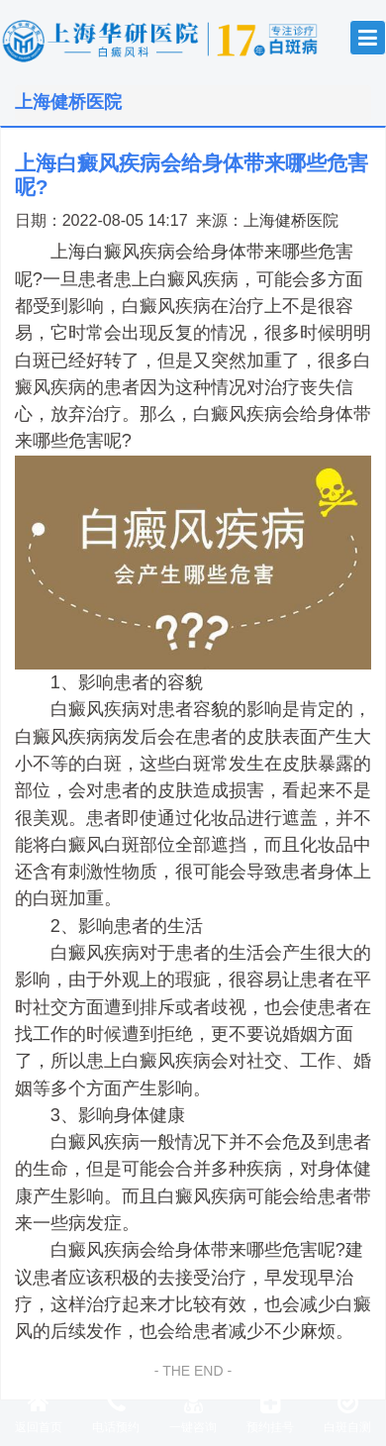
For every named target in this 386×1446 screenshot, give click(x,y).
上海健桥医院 (290, 220)
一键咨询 (193, 1412)
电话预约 (115, 1412)
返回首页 (38, 1412)
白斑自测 (347, 1412)
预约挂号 (270, 1412)
